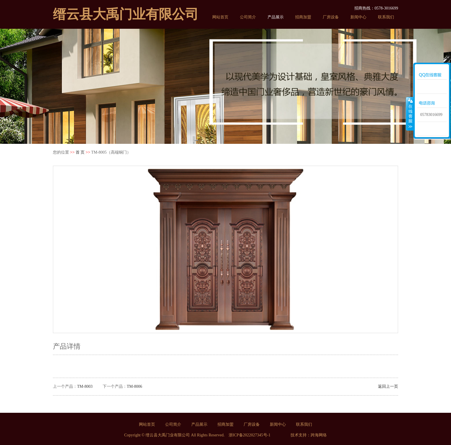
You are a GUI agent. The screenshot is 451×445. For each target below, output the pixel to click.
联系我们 (386, 17)
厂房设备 (331, 17)
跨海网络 (319, 435)
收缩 (410, 114)
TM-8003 (85, 386)
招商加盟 (303, 17)
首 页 (80, 152)
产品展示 (275, 17)
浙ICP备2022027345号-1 (249, 435)
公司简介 (248, 17)
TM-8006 (134, 386)
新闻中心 (358, 17)
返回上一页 (388, 386)
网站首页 (220, 17)
